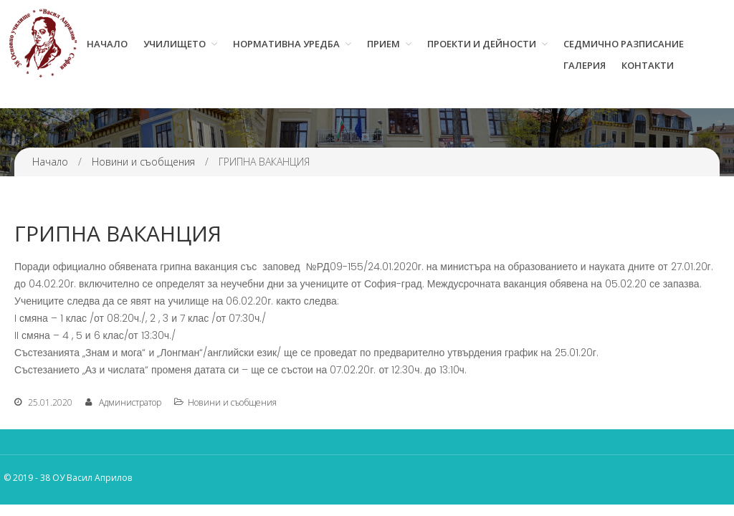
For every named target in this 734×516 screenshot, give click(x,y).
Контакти (647, 65)
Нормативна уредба (286, 43)
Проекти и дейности (481, 43)
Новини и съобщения (143, 161)
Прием (383, 43)
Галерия (584, 65)
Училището (174, 43)
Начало (107, 43)
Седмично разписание (623, 43)
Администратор (130, 402)
